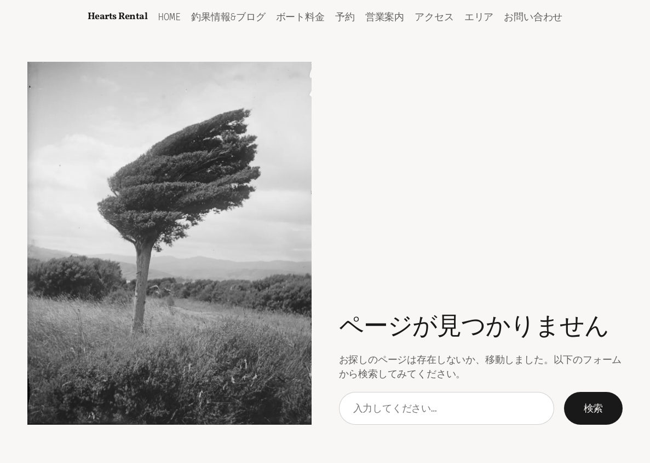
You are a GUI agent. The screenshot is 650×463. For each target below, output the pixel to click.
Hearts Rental (118, 17)
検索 (593, 408)
